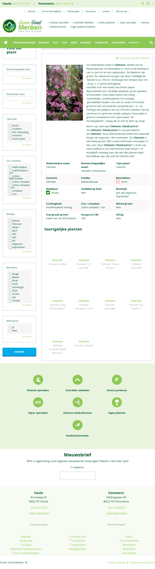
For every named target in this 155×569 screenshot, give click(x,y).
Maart (14, 227)
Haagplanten (77, 549)
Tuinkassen (77, 540)
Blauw (14, 277)
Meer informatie (38, 513)
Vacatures (25, 540)
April (13, 230)
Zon (12, 194)
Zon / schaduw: (13, 160)
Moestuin (129, 549)
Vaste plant (17, 138)
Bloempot (129, 544)
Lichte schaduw (19, 181)
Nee (13, 330)
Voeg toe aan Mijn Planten (134, 58)
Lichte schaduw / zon (19, 186)
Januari (14, 220)
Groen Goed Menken (25, 553)
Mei (12, 234)
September (17, 247)
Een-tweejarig (18, 132)
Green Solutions (117, 562)
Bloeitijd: (10, 214)
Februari (15, 224)
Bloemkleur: (12, 267)
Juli (12, 240)
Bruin (13, 280)
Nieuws (26, 536)
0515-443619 (64, 3)
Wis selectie (27, 78)
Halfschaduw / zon (18, 171)
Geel (13, 284)
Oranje (14, 300)
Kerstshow (129, 553)
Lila (12, 297)
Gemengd (16, 287)
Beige (14, 274)
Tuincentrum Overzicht (142, 562)
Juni (12, 237)
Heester (15, 135)
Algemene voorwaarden (25, 549)
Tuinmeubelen (129, 540)
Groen (14, 294)
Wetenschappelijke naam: (18, 69)
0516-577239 (21, 3)
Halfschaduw (18, 167)
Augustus (16, 244)
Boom (14, 125)
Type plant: (11, 119)
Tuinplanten (77, 544)
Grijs (13, 290)
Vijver (129, 536)
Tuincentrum (77, 536)
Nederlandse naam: (15, 94)
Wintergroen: (12, 320)
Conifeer (15, 129)
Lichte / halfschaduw (16, 177)
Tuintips (25, 544)
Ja (11, 327)
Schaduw (15, 190)
